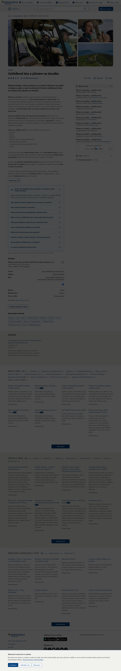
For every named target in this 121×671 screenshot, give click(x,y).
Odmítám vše (25, 665)
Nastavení (36, 665)
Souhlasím (13, 665)
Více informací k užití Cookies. (33, 660)
